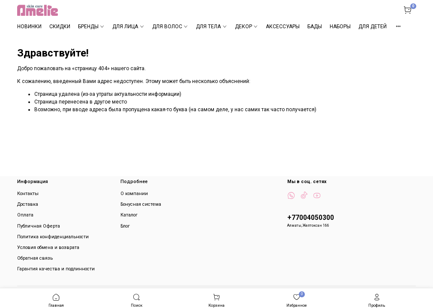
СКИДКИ (59, 27)
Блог (125, 226)
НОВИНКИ (29, 27)
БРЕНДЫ (91, 27)
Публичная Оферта (38, 226)
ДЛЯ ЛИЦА (128, 27)
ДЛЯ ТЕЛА (211, 27)
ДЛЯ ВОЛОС (170, 27)
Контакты (28, 193)
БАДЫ (314, 27)
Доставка (27, 204)
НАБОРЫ (340, 27)
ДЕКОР (246, 27)
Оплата (25, 215)
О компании (134, 193)
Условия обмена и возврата (48, 247)
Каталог (129, 215)
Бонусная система (140, 204)
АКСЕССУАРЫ (283, 27)
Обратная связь (35, 258)
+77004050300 (310, 218)
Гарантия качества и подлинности (56, 269)
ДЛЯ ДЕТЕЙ (372, 27)
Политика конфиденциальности (53, 237)
